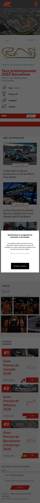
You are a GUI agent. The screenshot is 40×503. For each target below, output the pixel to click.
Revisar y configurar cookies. (20, 253)
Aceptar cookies (20, 266)
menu (35, 4)
